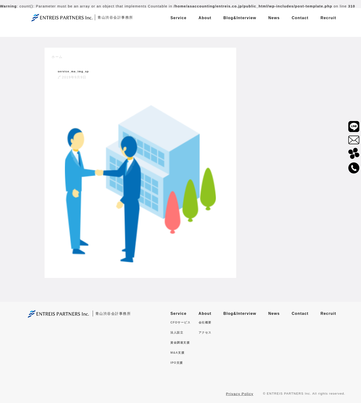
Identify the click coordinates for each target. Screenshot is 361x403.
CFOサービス (180, 322)
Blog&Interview (239, 313)
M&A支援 (177, 352)
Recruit (328, 313)
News (274, 313)
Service (178, 313)
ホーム (57, 57)
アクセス (205, 332)
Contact (300, 313)
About (205, 313)
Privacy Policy (239, 394)
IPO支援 (176, 362)
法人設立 (176, 332)
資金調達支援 (180, 342)
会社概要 (205, 322)
